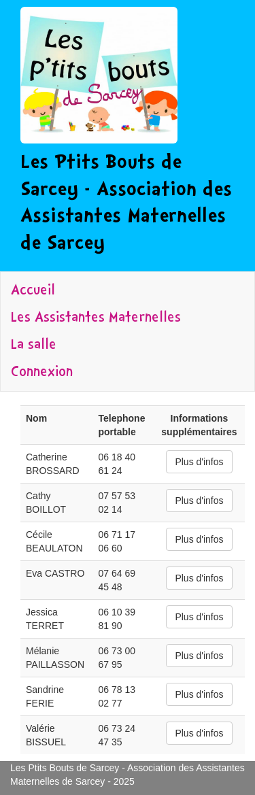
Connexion (42, 372)
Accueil (33, 291)
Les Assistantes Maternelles (96, 318)
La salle (33, 345)
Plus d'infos (199, 461)
